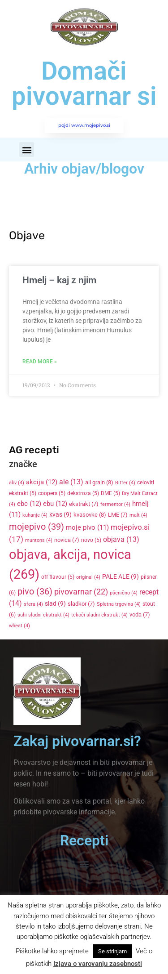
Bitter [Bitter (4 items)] (125, 483)
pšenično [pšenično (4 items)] (124, 593)
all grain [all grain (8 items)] (99, 482)
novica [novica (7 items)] (66, 539)
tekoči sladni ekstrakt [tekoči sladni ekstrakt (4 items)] (99, 615)
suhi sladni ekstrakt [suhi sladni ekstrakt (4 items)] (43, 615)
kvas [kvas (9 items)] (60, 514)
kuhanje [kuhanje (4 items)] (34, 515)
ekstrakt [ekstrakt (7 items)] (84, 503)
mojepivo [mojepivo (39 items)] (36, 526)
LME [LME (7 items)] (118, 514)
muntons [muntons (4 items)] (38, 540)
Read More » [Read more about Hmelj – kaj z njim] (39, 361)
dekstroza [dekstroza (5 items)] (83, 493)
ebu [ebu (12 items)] (55, 504)
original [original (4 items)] (88, 577)
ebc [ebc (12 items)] (29, 504)
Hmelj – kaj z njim (59, 280)
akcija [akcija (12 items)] (41, 482)
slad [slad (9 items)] (55, 603)
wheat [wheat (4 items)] (19, 626)
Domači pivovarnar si (84, 83)
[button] (26, 149)
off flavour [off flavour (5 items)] (57, 577)
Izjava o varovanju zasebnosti (97, 964)
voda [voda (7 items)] (139, 614)
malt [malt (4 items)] (138, 515)
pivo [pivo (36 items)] (34, 591)
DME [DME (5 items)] (110, 493)
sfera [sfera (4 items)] (33, 604)
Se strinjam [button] (112, 951)
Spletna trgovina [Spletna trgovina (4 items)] (119, 604)
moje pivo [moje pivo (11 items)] (87, 527)
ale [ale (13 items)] (71, 482)
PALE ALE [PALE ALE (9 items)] (120, 576)
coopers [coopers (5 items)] (51, 493)
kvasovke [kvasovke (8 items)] (89, 514)
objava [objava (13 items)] (121, 540)
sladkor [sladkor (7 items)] (81, 603)
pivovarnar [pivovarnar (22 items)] (81, 591)
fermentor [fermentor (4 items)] (115, 504)
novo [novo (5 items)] (91, 540)
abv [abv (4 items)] (16, 483)
